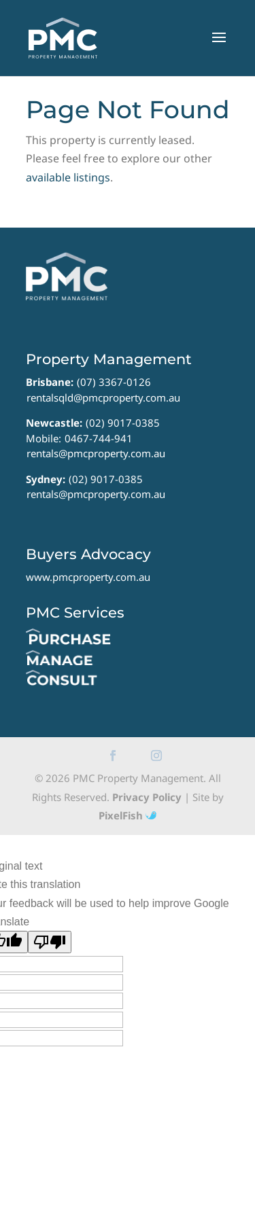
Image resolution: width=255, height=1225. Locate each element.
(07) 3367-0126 (114, 382)
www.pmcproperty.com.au (88, 577)
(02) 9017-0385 (123, 422)
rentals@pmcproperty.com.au (96, 453)
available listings (68, 177)
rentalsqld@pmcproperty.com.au (103, 397)
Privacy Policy (147, 797)
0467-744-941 (99, 438)
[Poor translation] (49, 942)
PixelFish (127, 815)
